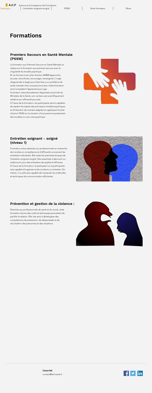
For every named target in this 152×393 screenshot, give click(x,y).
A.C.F (12, 5)
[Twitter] (133, 373)
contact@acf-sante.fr (52, 374)
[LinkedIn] (140, 373)
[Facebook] (126, 373)
